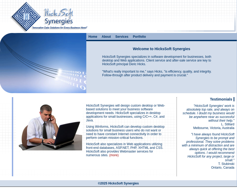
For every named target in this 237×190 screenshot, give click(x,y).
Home (92, 37)
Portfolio (139, 37)
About (106, 37)
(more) (113, 155)
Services (121, 37)
